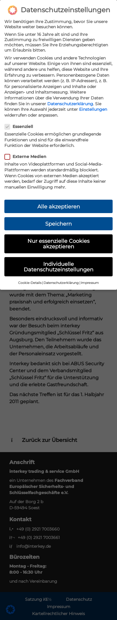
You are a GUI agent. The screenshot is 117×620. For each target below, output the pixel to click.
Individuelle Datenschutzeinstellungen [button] (58, 267)
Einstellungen (93, 109)
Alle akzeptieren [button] (58, 206)
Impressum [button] (90, 283)
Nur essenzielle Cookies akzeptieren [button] (58, 244)
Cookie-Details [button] (29, 283)
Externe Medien (27, 156)
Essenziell (20, 126)
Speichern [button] (58, 224)
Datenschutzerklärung (70, 103)
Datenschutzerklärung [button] (61, 283)
